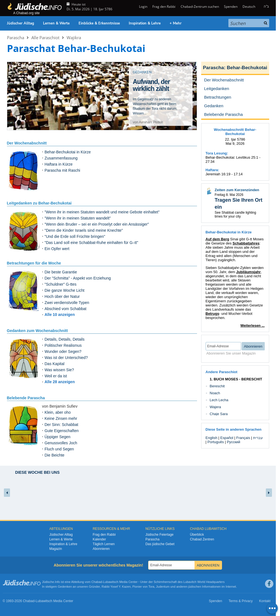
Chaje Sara (219, 414)
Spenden (231, 6)
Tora (151, 586)
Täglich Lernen (104, 544)
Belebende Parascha (26, 398)
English (212, 438)
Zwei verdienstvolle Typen (67, 302)
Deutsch (249, 6)
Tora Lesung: (217, 153)
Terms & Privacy (241, 601)
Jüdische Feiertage (159, 535)
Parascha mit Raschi (62, 170)
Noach (215, 393)
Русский (233, 442)
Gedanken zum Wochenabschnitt (37, 330)
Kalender (99, 539)
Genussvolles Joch (61, 443)
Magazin (55, 549)
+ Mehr (175, 23)
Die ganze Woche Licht (65, 290)
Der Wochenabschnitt (27, 143)
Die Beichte (55, 455)
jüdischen (194, 586)
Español (226, 438)
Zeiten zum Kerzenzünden (237, 190)
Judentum (162, 586)
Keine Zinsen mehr (61, 418)
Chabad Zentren (202, 539)
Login (142, 6)
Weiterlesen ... (252, 325)
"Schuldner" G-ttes (61, 284)
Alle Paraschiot (45, 37)
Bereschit (217, 386)
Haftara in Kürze (59, 164)
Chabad (96, 581)
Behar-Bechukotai (247, 67)
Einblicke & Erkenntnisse (99, 23)
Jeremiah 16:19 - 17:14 (224, 174)
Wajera (215, 407)
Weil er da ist (56, 376)
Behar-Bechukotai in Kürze (68, 152)
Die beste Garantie (61, 272)
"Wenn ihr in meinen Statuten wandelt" (78, 218)
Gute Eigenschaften (62, 430)
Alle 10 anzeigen (60, 314)
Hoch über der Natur (62, 296)
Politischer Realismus (63, 345)
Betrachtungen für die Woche (34, 263)
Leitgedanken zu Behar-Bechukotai (39, 203)
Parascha (15, 37)
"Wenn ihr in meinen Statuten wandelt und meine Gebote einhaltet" (102, 212)
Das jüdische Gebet (160, 544)
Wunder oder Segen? (63, 351)
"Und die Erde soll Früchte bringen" (75, 236)
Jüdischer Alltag (20, 23)
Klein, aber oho (58, 412)
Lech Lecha (219, 400)
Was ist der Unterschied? (66, 357)
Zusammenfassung (61, 158)
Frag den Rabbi (163, 6)
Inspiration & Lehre (145, 23)
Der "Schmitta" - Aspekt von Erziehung (78, 278)
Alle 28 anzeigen (60, 382)
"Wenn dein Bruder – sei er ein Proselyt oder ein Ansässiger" (97, 224)
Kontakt (265, 601)
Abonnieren (101, 549)
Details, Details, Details (65, 339)
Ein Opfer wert (57, 248)
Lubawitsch (110, 581)
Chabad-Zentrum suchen (200, 6)
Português (216, 442)
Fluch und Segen (59, 449)
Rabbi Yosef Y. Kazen (116, 586)
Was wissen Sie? (59, 370)
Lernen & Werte (56, 23)
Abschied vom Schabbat (66, 308)
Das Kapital (55, 363)
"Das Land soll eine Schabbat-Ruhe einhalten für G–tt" (91, 242)
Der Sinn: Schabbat (61, 424)
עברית (258, 438)
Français (243, 438)
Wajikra (74, 37)
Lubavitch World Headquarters (203, 581)
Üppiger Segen (57, 437)
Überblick (197, 535)
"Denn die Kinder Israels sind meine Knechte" (84, 230)
